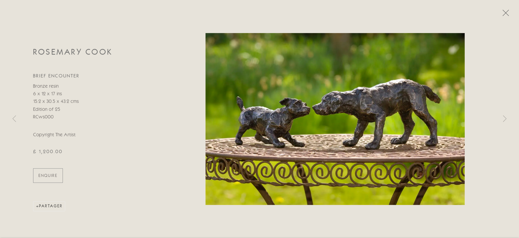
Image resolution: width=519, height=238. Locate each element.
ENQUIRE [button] (48, 176)
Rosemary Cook (72, 53)
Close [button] (504, 15)
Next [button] (505, 119)
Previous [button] (14, 119)
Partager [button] (51, 207)
